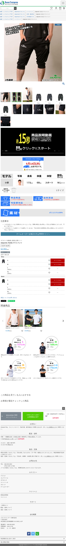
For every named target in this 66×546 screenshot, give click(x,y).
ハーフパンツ (30, 11)
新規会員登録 (4, 495)
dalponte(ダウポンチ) (20, 11)
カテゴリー (33, 472)
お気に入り (51, 9)
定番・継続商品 (30, 14)
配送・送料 (33, 433)
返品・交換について (6, 509)
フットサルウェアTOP (7, 11)
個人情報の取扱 (5, 542)
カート (64, 9)
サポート (33, 502)
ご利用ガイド (52, 427)
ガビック (3, 484)
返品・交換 (33, 449)
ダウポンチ (4, 480)
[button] (3, 321)
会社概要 (33, 514)
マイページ (56, 9)
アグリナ (3, 475)
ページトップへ (63, 408)
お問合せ (60, 9)
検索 (15, 8)
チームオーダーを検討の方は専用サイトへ (33, 234)
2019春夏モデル (30, 16)
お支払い (33, 424)
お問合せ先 (33, 461)
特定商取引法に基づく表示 (8, 538)
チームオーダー (5, 486)
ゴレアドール (4, 478)
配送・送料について (6, 507)
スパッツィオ (4, 482)
